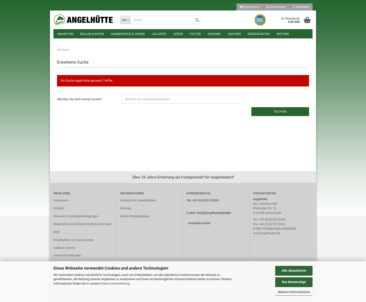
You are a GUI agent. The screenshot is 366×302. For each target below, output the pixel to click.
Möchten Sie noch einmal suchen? (79, 99)
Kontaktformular (200, 223)
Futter (195, 34)
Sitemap (125, 208)
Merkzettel (301, 7)
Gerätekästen (259, 34)
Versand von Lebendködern (138, 200)
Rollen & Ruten (92, 34)
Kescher (214, 34)
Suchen (280, 111)
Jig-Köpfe (159, 34)
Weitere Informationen (294, 292)
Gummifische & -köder (128, 34)
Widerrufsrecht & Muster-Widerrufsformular (82, 224)
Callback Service (64, 248)
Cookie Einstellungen (67, 255)
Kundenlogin (276, 7)
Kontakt (58, 208)
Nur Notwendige (294, 282)
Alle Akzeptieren (294, 270)
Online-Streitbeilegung (134, 216)
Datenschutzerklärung (115, 283)
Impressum (61, 200)
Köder (178, 34)
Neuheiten (65, 34)
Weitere (283, 34)
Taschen (234, 34)
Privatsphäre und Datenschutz (73, 240)
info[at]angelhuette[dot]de (214, 213)
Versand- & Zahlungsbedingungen (75, 216)
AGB (56, 232)
